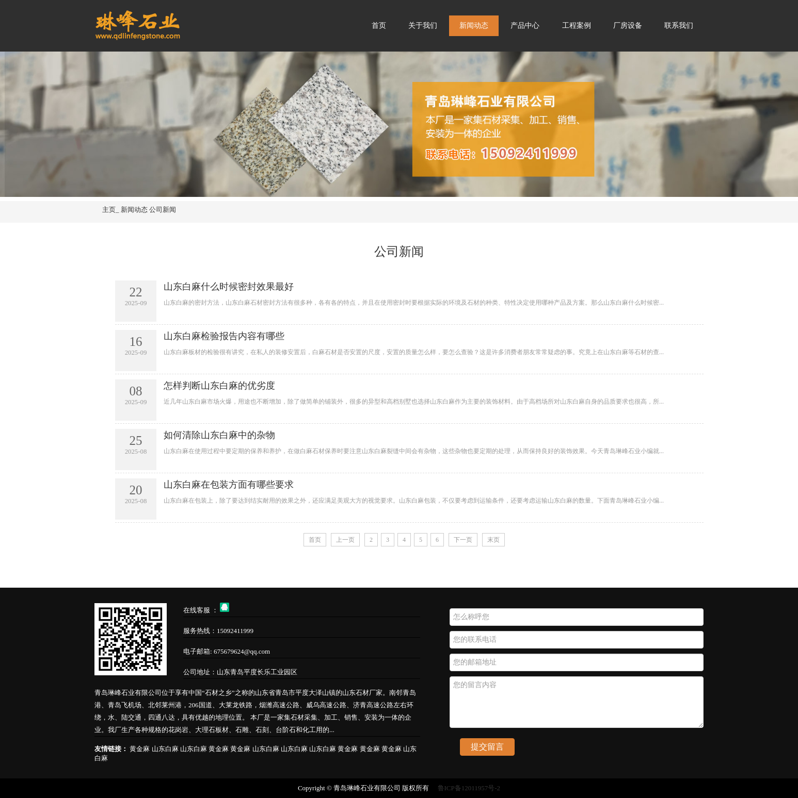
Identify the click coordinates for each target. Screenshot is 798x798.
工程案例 (576, 25)
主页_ (110, 209)
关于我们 (422, 25)
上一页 (345, 539)
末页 (493, 539)
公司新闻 (162, 209)
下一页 (463, 539)
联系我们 (678, 25)
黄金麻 (140, 749)
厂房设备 (627, 25)
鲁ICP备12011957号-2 (469, 788)
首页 (379, 25)
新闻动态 (473, 25)
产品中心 (524, 25)
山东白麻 (166, 749)
